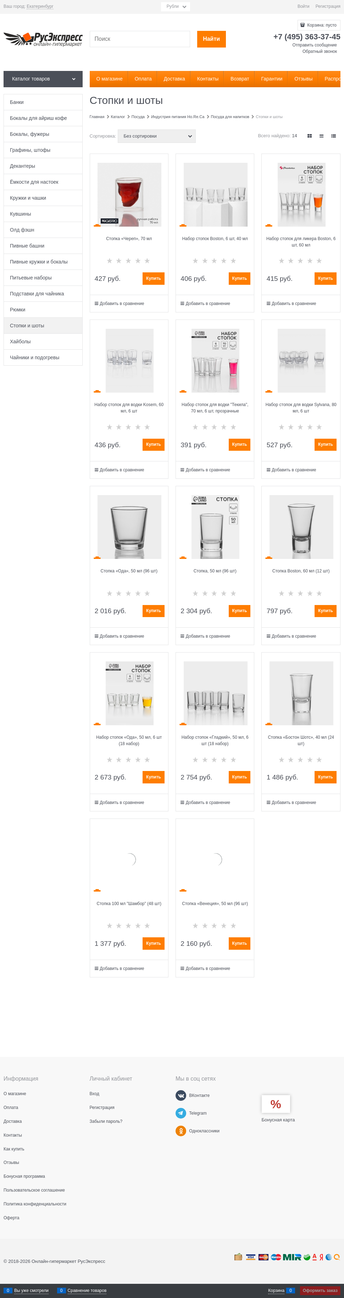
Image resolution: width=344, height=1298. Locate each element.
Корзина (276, 1290)
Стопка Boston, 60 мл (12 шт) (301, 570)
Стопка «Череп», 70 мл (129, 238)
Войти (304, 6)
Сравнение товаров (87, 1290)
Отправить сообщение (314, 45)
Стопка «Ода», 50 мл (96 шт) (128, 570)
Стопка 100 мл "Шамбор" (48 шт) (129, 903)
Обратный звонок (320, 51)
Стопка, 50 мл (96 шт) (215, 570)
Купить (153, 278)
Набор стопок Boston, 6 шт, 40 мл (215, 238)
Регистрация (328, 6)
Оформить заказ (320, 1290)
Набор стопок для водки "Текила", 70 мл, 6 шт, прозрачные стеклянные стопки (215, 411)
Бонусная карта (278, 1119)
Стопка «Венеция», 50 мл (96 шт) (215, 903)
